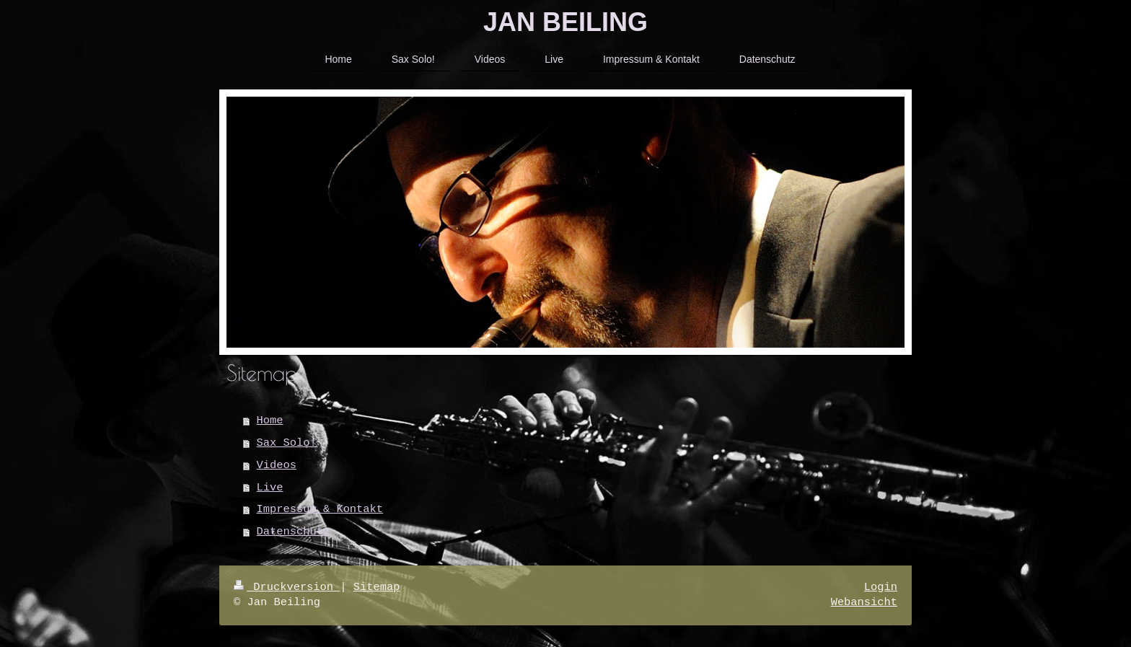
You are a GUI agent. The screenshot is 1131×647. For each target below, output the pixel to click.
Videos (276, 464)
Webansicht (864, 602)
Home (270, 420)
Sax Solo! (287, 442)
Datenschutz (293, 531)
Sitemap (376, 587)
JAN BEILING (565, 22)
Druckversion (287, 587)
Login (880, 587)
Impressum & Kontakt (320, 508)
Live (270, 487)
